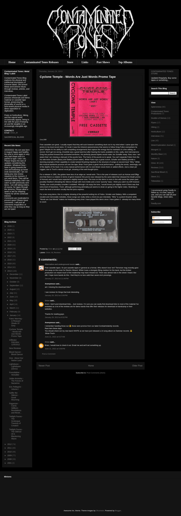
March (12, 308)
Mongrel (154, 149)
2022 (9, 237)
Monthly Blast (157, 154)
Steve (153, 176)
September (14, 285)
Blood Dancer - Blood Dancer (16, 353)
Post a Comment (48, 354)
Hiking (153, 127)
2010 (9, 452)
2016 (9, 260)
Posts (156, 218)
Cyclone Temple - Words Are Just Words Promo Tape (16, 332)
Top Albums (125, 62)
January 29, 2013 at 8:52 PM (56, 317)
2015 (9, 263)
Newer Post (44, 366)
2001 (9, 463)
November (14, 278)
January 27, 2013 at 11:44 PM (56, 279)
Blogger (118, 511)
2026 (9, 226)
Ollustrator (100, 511)
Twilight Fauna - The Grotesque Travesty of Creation (16, 421)
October (13, 282)
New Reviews (15, 348)
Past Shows (103, 62)
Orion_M (14, 133)
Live (153, 140)
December (14, 274)
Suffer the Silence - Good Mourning (14, 396)
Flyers (153, 123)
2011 (9, 448)
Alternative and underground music (60, 264)
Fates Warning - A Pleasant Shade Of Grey (16, 322)
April (12, 304)
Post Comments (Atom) (96, 373)
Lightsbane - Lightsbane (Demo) (15, 366)
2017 (9, 256)
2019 (9, 249)
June (12, 297)
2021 (9, 241)
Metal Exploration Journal (162, 145)
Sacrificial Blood (158, 172)
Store (70, 62)
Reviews (57, 252)
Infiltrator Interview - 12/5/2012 (14, 342)
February (14, 312)
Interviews (155, 136)
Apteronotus (156, 107)
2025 (9, 230)
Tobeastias (155, 181)
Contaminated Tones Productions (160, 112)
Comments (158, 222)
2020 (9, 245)
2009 (9, 455)
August (13, 289)
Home (12, 62)
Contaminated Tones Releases (41, 62)
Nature (154, 158)
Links (85, 62)
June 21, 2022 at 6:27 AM (55, 337)
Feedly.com (156, 203)
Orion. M (49, 252)
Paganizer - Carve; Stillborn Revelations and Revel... (15, 408)
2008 (9, 459)
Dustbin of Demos (158, 118)
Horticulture (156, 132)
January (13, 315)
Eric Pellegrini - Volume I (15, 388)
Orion (47, 301)
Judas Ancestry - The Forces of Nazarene (16, 380)
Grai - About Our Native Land (16, 359)
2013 (9, 271)
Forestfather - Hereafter (15, 373)
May (12, 300)
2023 (9, 233)
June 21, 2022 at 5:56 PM (55, 349)
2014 (9, 267)
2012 (9, 444)
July (12, 293)
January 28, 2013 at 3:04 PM (56, 295)
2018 (9, 252)
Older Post (137, 366)
